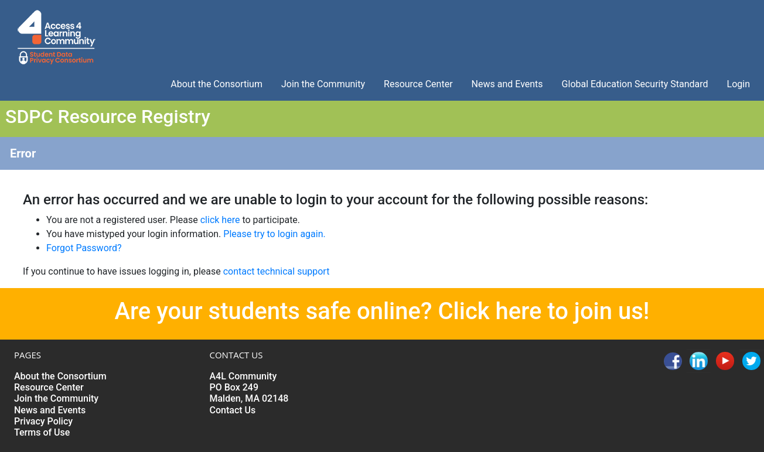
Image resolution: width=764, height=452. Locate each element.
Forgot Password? (84, 248)
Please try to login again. (274, 233)
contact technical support (276, 271)
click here (220, 219)
